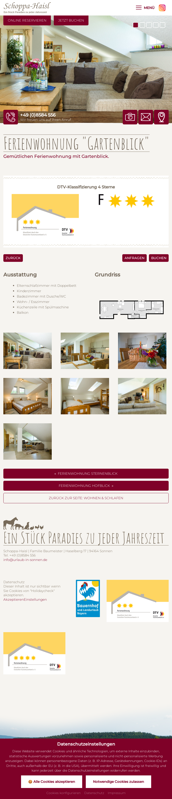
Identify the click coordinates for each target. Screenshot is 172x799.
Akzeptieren (13, 599)
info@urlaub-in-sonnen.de (25, 560)
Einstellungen (35, 599)
